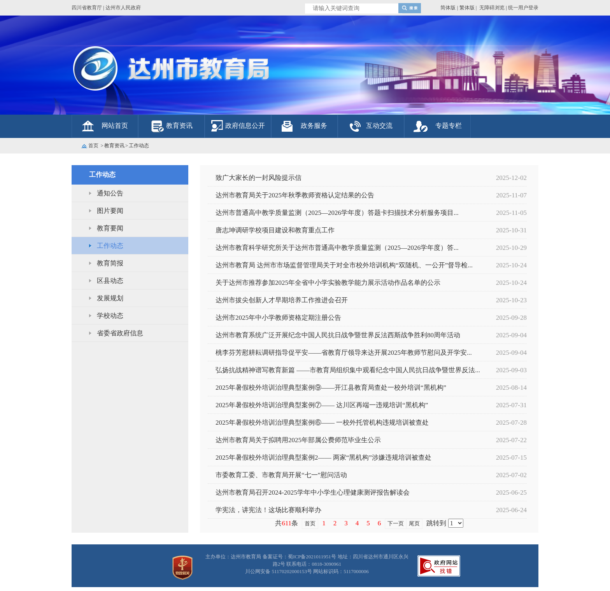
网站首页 (115, 125)
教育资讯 (179, 125)
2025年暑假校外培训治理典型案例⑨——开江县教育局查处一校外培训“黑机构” (331, 387)
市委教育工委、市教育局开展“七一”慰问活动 (281, 475)
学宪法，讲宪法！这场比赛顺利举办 (268, 510)
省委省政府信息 (120, 333)
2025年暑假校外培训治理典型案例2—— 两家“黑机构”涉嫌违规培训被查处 (323, 457)
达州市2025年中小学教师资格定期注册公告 (278, 317)
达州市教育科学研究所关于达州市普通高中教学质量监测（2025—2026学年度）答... (337, 247)
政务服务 (314, 125)
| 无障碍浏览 (490, 7)
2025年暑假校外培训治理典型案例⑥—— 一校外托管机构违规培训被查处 (322, 422)
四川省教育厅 (87, 7)
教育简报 (110, 263)
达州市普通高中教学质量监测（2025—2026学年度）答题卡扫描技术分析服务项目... (337, 212)
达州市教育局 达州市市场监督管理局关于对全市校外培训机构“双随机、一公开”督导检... (344, 265)
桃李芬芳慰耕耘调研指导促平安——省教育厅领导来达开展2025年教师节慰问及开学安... (344, 352)
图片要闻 (110, 210)
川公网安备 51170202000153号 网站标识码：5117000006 (307, 571)
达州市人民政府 (123, 7)
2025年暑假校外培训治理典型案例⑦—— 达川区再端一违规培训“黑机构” (322, 405)
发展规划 (110, 298)
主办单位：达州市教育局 (233, 557)
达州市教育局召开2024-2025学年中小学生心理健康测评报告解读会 (313, 492)
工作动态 (110, 245)
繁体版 (467, 7)
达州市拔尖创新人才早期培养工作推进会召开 (282, 300)
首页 (93, 145)
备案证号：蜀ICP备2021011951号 (299, 557)
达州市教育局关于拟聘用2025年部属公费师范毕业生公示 (298, 440)
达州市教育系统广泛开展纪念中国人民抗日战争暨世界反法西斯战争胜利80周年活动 (338, 335)
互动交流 (379, 125)
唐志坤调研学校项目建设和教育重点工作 (275, 230)
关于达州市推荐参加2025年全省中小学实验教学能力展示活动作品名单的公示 (328, 282)
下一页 (395, 523)
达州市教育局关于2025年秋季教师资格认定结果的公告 (295, 195)
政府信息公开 (245, 125)
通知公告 (110, 193)
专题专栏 (448, 125)
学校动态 (110, 315)
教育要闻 (110, 228)
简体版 (448, 7)
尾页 (414, 523)
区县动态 (110, 280)
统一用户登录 (523, 7)
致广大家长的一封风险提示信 (258, 177)
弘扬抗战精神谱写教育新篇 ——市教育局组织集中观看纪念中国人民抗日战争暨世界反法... (348, 370)
